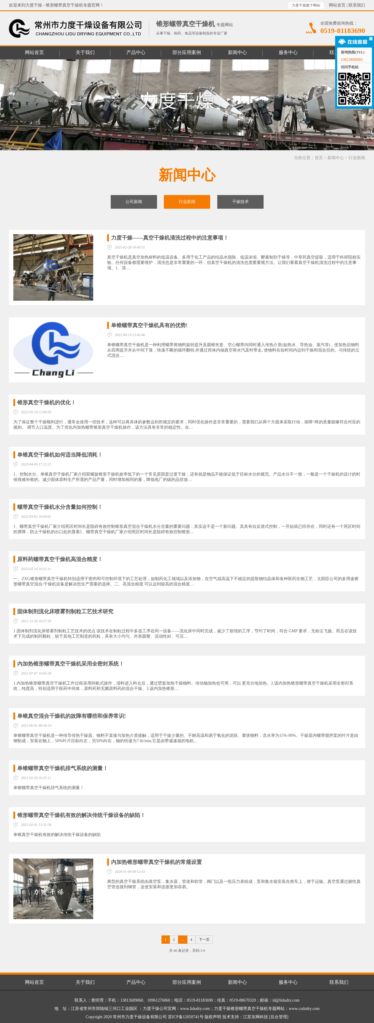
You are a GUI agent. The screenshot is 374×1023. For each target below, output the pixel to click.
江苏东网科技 (255, 1017)
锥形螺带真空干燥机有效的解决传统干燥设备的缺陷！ (81, 815)
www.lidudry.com (195, 1008)
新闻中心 (335, 158)
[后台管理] (278, 1017)
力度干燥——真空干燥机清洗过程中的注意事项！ (170, 238)
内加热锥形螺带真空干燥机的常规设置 (156, 862)
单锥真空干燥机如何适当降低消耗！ (60, 455)
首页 (319, 158)
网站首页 (337, 5)
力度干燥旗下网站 (306, 5)
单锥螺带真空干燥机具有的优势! (149, 325)
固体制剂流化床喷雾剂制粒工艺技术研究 (65, 612)
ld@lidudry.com (285, 1000)
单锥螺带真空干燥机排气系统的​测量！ (62, 768)
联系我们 (356, 5)
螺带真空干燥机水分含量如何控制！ (60, 507)
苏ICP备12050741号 (186, 1017)
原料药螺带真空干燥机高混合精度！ (60, 559)
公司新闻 (134, 201)
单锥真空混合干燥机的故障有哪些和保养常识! (71, 716)
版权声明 (213, 1017)
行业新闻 (356, 158)
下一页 (204, 940)
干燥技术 (240, 201)
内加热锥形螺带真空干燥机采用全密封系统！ (70, 664)
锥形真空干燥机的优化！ (46, 403)
